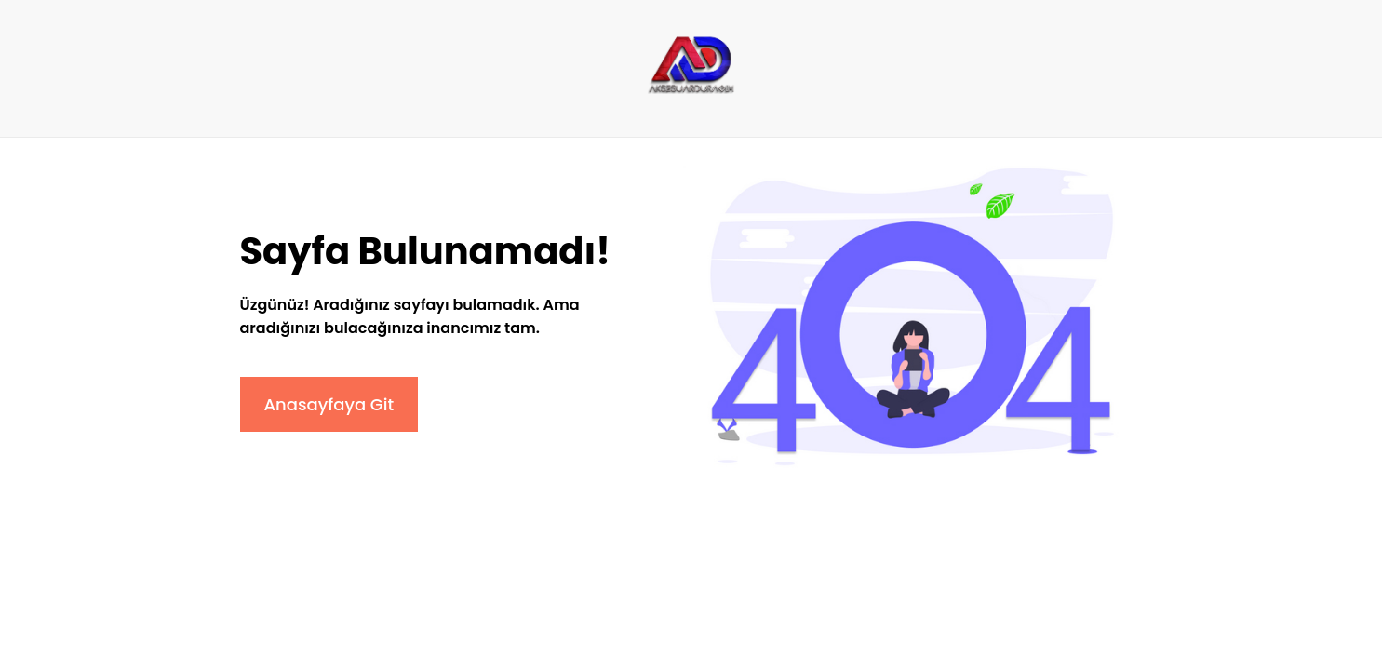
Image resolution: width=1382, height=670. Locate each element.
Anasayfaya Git (329, 404)
